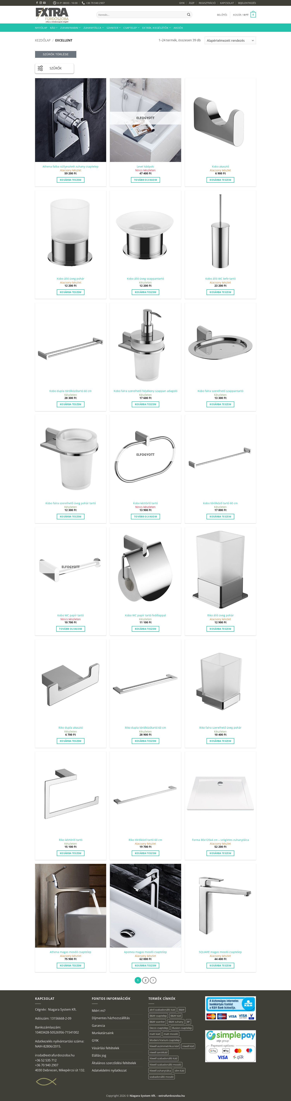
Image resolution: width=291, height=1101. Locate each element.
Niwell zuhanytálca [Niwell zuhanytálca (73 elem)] (160, 1070)
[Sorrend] (230, 40)
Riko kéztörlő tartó (70, 840)
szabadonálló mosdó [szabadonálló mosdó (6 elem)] (162, 1077)
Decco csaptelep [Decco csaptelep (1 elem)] (159, 1028)
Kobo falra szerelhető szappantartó (220, 391)
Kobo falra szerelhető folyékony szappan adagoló (145, 391)
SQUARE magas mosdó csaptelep (220, 952)
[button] (222, 15)
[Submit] (188, 14)
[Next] (153, 980)
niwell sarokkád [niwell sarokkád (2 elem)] (158, 1052)
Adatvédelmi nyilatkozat (109, 1070)
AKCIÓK (178, 27)
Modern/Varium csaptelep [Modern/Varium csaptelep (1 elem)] (165, 1040)
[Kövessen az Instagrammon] (41, 3)
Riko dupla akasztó (71, 727)
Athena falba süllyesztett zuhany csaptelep (70, 166)
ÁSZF (192, 3)
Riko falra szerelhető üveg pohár (220, 727)
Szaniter (114, 27)
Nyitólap (41, 27)
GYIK (182, 3)
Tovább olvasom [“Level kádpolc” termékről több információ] (145, 179)
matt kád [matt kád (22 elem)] (155, 1034)
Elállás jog (99, 1055)
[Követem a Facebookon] (37, 3)
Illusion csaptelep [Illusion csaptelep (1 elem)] (182, 1028)
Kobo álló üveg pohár (70, 278)
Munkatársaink (103, 1033)
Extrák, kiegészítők (156, 27)
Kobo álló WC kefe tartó (220, 278)
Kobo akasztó (220, 166)
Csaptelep (131, 27)
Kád (54, 27)
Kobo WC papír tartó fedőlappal (145, 615)
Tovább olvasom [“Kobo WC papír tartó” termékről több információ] (70, 628)
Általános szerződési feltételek (114, 1063)
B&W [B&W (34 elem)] (181, 1009)
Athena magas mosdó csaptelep (70, 952)
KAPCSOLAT (227, 3)
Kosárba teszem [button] (70, 179)
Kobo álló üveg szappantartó (145, 278)
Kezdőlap (43, 40)
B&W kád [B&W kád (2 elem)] (175, 1015)
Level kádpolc (145, 166)
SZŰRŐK (50, 67)
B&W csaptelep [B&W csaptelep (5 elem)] (158, 1015)
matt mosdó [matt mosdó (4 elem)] (171, 1034)
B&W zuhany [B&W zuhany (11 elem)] (176, 1021)
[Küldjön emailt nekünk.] (44, 3)
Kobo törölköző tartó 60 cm (220, 503)
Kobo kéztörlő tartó (145, 503)
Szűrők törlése (56, 54)
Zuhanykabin (70, 27)
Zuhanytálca (94, 27)
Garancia (98, 1025)
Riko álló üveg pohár (220, 615)
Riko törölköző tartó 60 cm (145, 840)
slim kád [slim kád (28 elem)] (179, 1070)
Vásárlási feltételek (105, 1048)
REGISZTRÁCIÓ (207, 3)
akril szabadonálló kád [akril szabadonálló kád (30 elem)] (162, 1009)
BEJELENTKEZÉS (247, 3)
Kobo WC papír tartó (70, 615)
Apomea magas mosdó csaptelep (145, 952)
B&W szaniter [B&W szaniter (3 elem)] (157, 1021)
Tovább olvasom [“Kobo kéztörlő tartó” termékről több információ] (145, 516)
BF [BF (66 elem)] (188, 1021)
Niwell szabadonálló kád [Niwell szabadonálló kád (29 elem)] (163, 1058)
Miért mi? (98, 1010)
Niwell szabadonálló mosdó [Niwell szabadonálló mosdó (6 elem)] (165, 1064)
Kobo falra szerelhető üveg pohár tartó (71, 503)
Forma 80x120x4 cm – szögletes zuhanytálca (220, 840)
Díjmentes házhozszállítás (111, 1018)
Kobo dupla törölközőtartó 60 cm (70, 391)
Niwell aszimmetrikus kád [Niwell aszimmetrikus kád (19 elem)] (164, 1046)
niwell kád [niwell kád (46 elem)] (188, 1046)
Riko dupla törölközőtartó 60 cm (145, 727)
